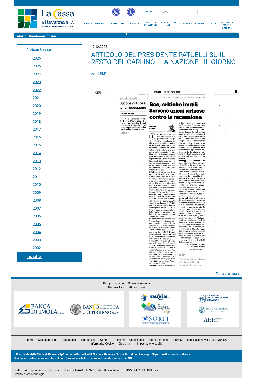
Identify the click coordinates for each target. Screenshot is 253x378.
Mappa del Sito (47, 339)
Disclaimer (124, 343)
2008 (37, 200)
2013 (37, 161)
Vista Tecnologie (34, 374)
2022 (37, 90)
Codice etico (136, 339)
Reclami (120, 339)
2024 (37, 74)
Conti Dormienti (159, 339)
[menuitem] (88, 23)
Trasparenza (68, 339)
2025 (37, 66)
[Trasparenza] (222, 11)
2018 (37, 121)
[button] (131, 12)
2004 (37, 232)
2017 (37, 129)
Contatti (105, 339)
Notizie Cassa (39, 49)
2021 (37, 98)
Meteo (149, 11)
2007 (37, 208)
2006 (37, 216)
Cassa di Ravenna (46, 18)
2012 (37, 169)
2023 (37, 82)
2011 (37, 177)
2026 (37, 58)
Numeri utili (88, 339)
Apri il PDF (98, 74)
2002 (37, 248)
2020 (37, 106)
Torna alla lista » (227, 274)
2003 (37, 240)
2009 (37, 192)
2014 (37, 153)
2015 (37, 145)
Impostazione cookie (150, 343)
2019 (37, 113)
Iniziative (34, 256)
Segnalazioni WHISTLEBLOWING (207, 339)
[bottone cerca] (203, 11)
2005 (37, 224)
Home (30, 339)
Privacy (177, 339)
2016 (37, 137)
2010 (37, 184)
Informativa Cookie (102, 343)
